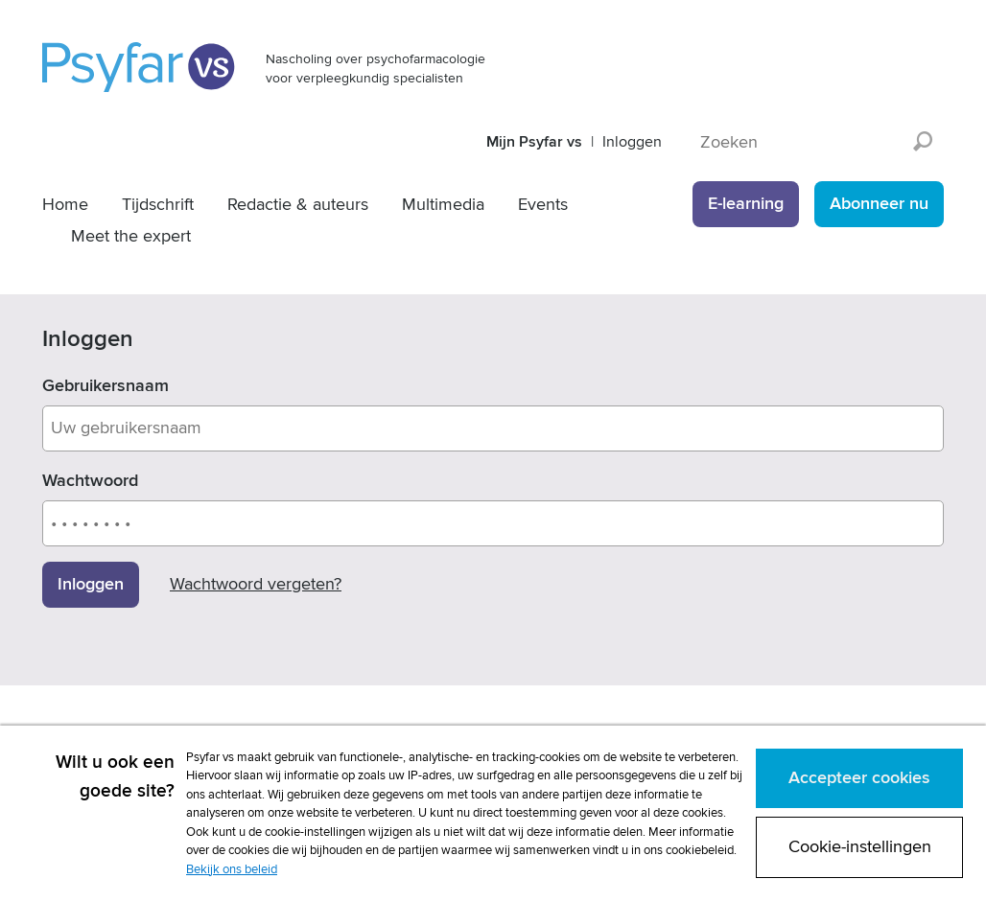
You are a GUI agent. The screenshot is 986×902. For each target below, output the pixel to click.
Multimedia (443, 205)
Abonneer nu (879, 204)
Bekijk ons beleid (231, 869)
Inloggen (632, 141)
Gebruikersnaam (105, 386)
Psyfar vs (139, 67)
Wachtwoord (90, 481)
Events (543, 205)
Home (65, 205)
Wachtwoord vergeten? (255, 584)
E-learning (746, 204)
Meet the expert (131, 236)
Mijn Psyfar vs (534, 141)
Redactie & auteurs (297, 205)
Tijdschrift (158, 205)
